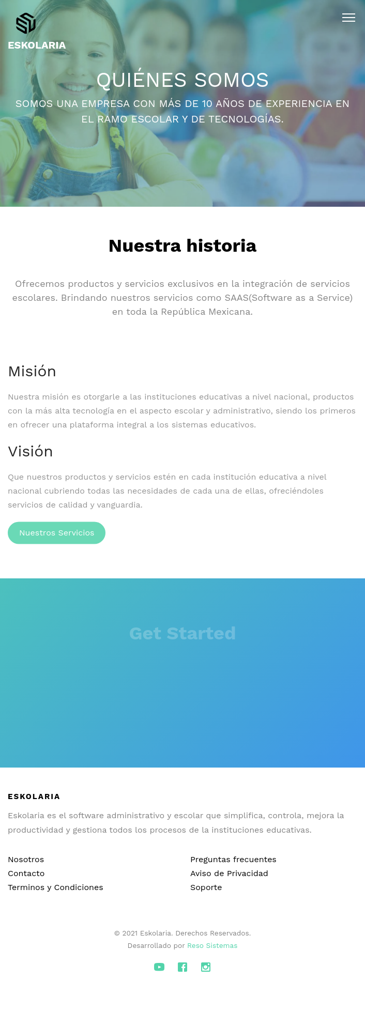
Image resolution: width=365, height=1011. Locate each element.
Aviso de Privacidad (229, 873)
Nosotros (26, 859)
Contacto (26, 873)
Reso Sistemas (212, 945)
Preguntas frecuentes (233, 859)
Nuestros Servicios (56, 537)
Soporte (206, 887)
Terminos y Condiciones (55, 887)
